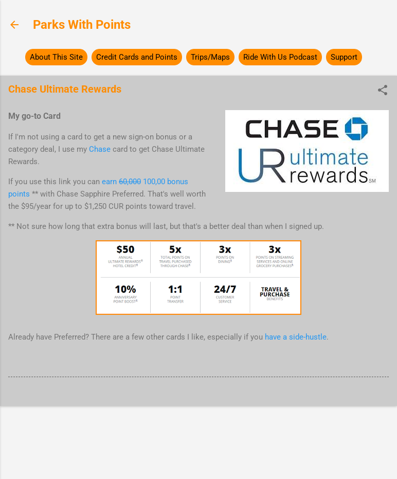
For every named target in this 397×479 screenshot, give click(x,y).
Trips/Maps (210, 57)
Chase (100, 149)
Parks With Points (82, 24)
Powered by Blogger (198, 431)
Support (344, 57)
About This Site (56, 57)
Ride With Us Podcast (280, 57)
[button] (382, 91)
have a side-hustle (296, 337)
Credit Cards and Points (136, 57)
